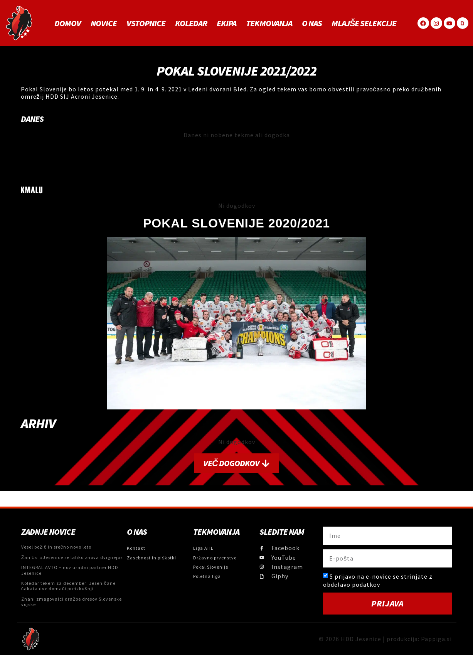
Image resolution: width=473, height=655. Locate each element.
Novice (104, 23)
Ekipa (226, 23)
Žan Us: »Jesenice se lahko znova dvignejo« (72, 557)
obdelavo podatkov (351, 584)
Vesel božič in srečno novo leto (56, 547)
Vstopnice (145, 23)
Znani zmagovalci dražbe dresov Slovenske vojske (71, 601)
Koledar (191, 23)
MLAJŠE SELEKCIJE (364, 23)
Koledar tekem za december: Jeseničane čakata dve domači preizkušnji (68, 585)
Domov (67, 23)
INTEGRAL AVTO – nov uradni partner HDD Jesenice (69, 570)
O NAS (312, 23)
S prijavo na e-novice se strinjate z (378, 580)
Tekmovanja (269, 23)
